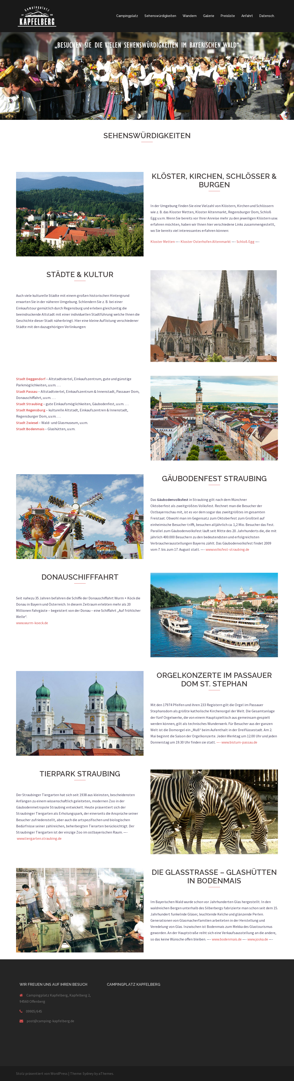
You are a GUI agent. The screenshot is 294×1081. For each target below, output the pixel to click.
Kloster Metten (162, 241)
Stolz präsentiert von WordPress (42, 1073)
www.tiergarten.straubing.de (39, 838)
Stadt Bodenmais (30, 429)
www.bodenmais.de (227, 939)
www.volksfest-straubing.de (227, 549)
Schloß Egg (246, 241)
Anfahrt (247, 16)
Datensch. (267, 16)
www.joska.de (257, 939)
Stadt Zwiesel (27, 422)
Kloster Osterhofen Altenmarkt (206, 241)
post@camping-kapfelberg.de (50, 1021)
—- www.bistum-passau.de (236, 742)
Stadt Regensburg (30, 410)
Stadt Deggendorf (30, 378)
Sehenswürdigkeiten (160, 16)
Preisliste (228, 16)
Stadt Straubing (29, 404)
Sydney (88, 1073)
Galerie (208, 16)
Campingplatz (127, 16)
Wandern (190, 16)
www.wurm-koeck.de (32, 623)
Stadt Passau (26, 391)
